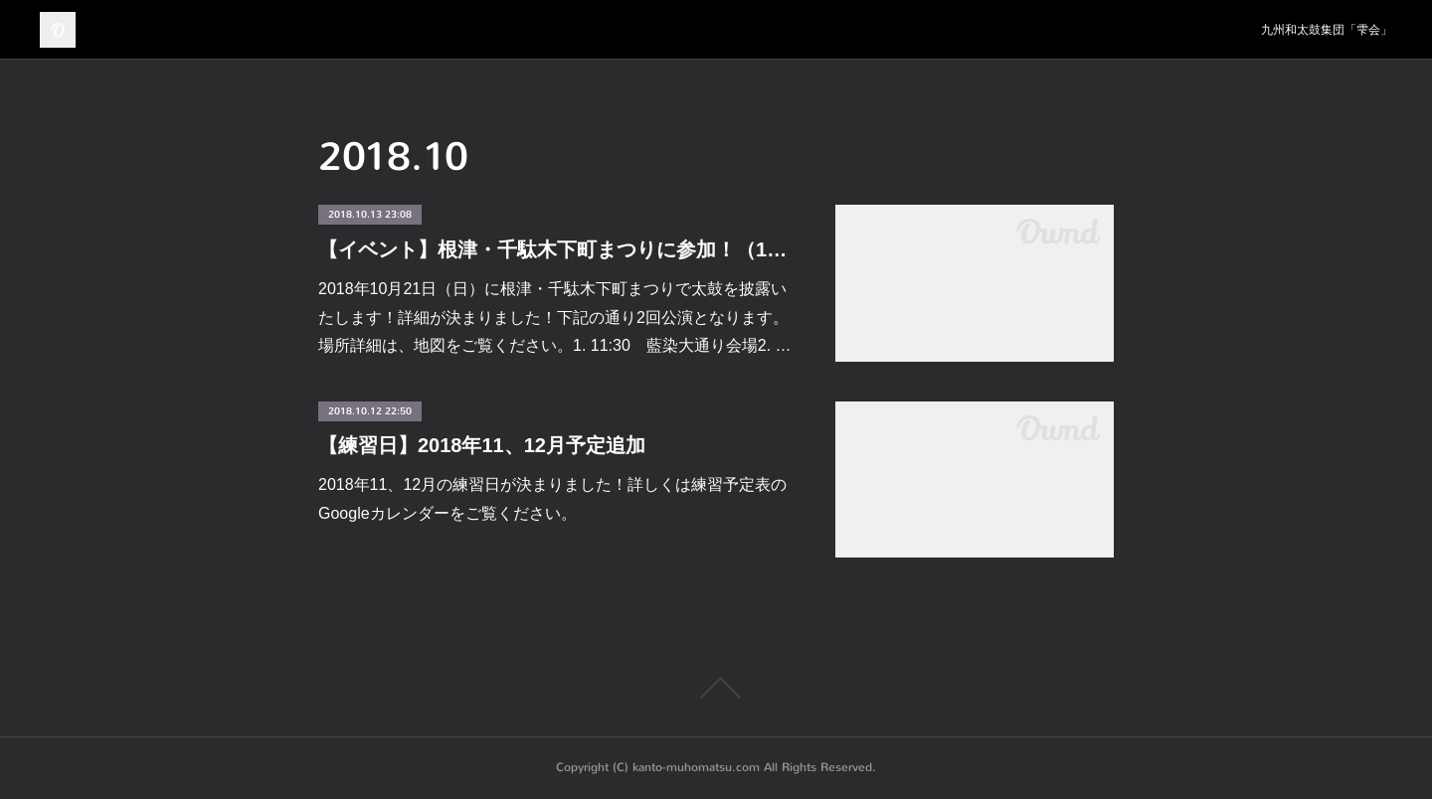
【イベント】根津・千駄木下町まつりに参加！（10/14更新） (557, 249)
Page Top (716, 688)
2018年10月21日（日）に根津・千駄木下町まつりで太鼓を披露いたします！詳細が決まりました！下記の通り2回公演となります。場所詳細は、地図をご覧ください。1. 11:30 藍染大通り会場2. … (555, 317)
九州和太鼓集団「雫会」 (1326, 30)
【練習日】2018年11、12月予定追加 (481, 445)
